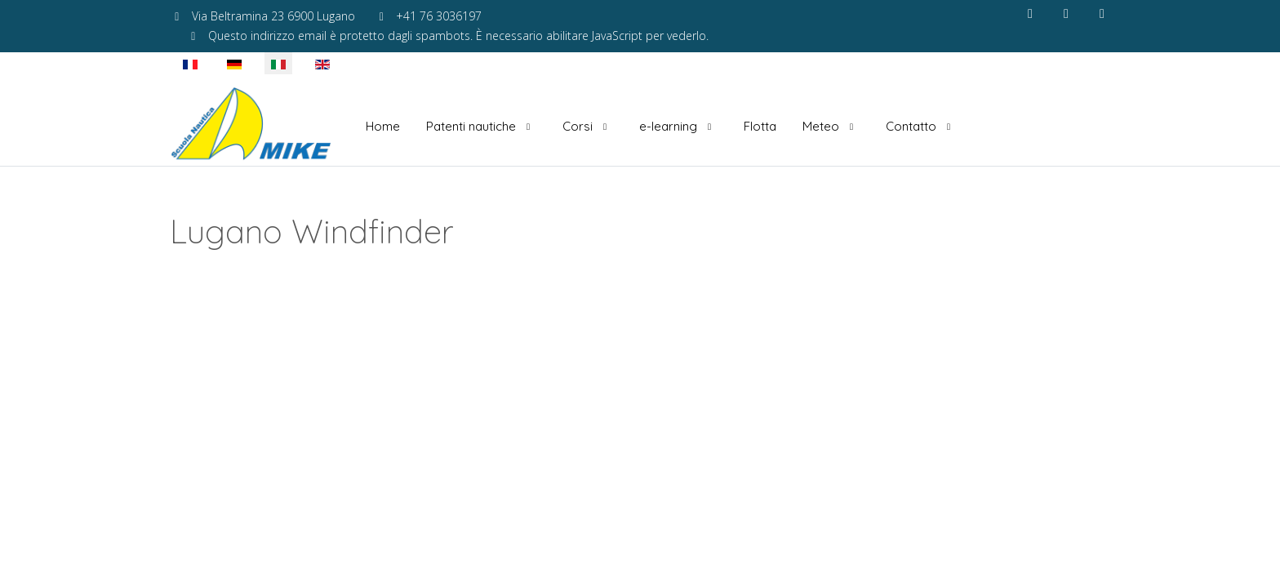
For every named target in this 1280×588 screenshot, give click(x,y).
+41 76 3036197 (439, 16)
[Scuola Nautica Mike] (251, 126)
